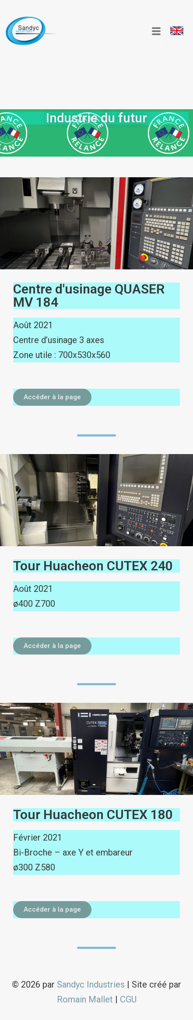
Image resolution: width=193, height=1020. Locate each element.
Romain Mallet (85, 999)
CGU (128, 999)
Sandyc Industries (91, 984)
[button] (176, 30)
